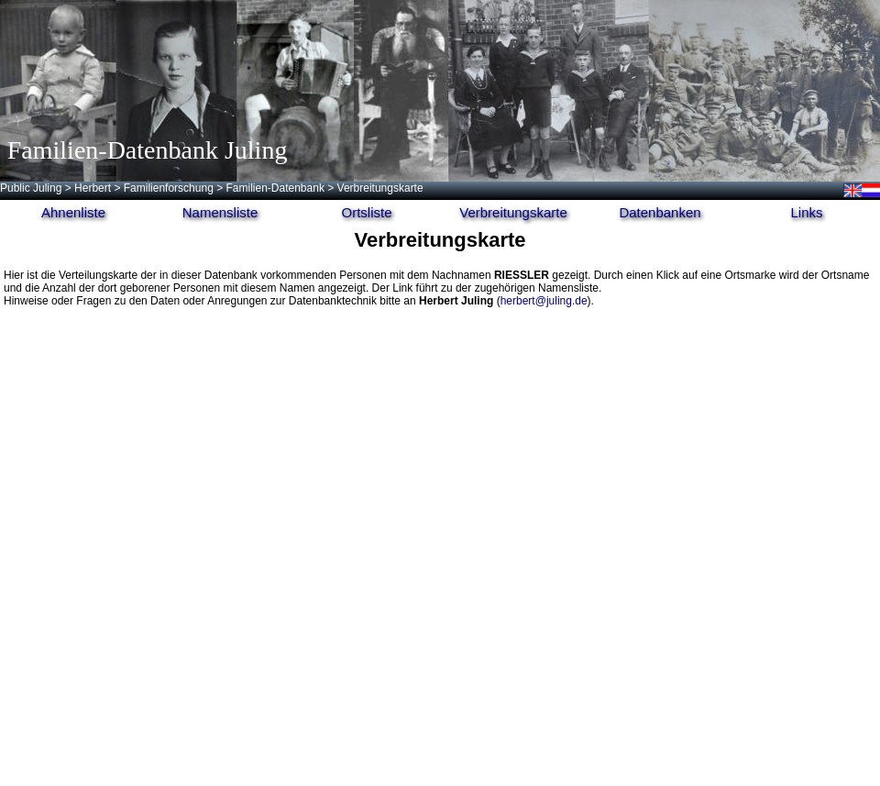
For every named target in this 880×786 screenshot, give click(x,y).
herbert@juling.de (544, 300)
